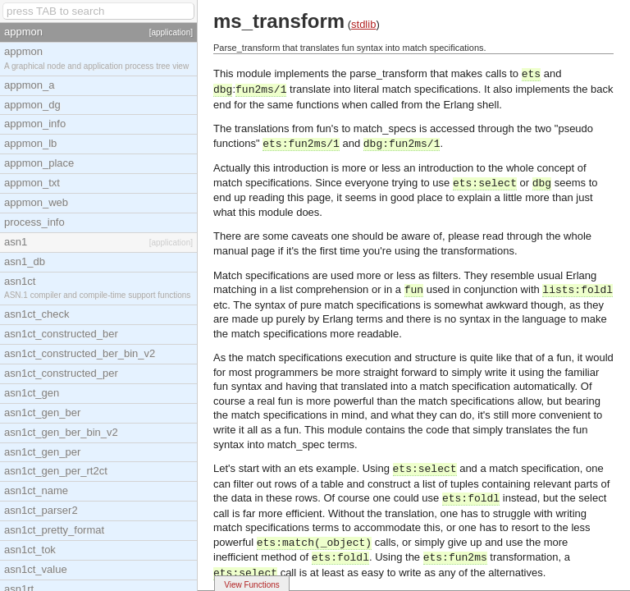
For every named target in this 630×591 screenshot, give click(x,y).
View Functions (252, 584)
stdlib (363, 24)
